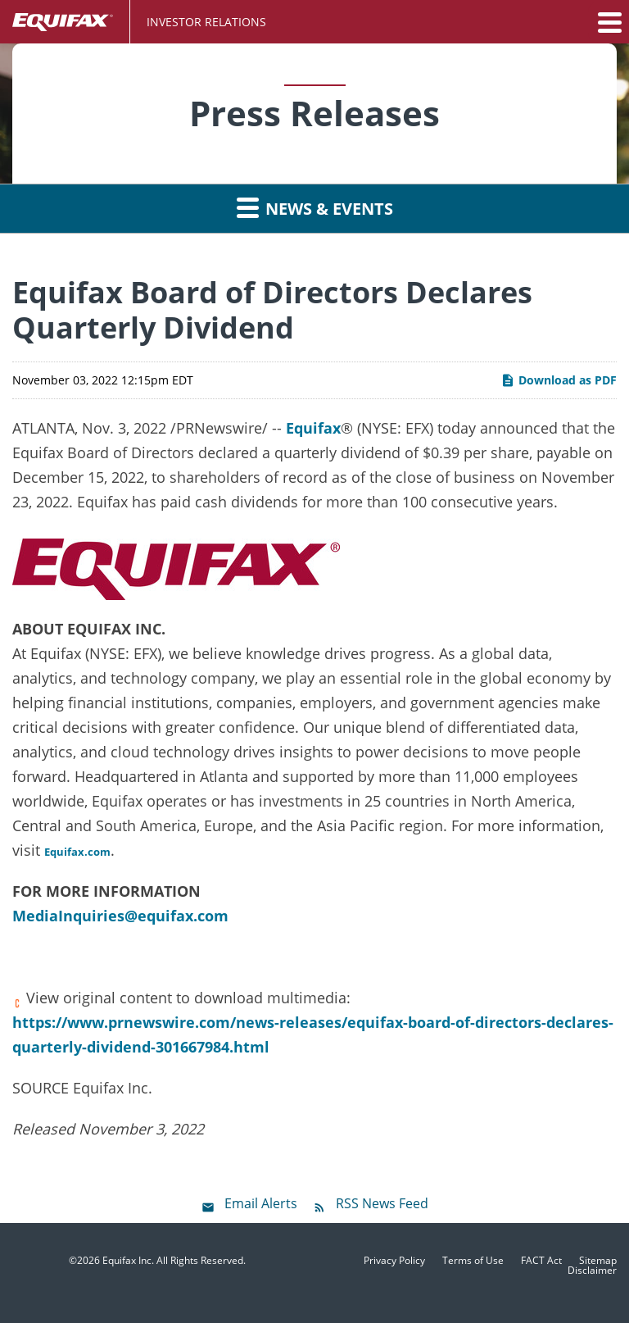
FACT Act (541, 1261)
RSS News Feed (382, 1203)
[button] (608, 22)
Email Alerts (260, 1203)
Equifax (313, 428)
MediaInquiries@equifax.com (120, 915)
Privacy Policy (394, 1261)
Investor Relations (206, 22)
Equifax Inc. (128, 1260)
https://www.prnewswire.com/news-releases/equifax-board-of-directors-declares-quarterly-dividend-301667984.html (312, 1034)
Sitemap (598, 1261)
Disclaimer (592, 1270)
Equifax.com (77, 851)
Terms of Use (473, 1261)
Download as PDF (558, 380)
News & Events (315, 207)
